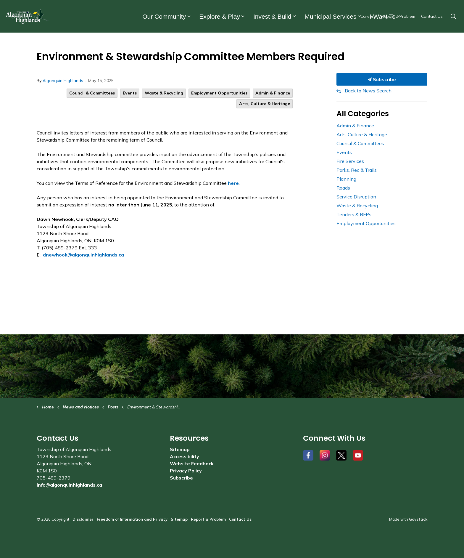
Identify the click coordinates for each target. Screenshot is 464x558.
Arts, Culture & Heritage (264, 103)
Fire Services (350, 161)
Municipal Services (330, 16)
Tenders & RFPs (353, 214)
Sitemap (180, 449)
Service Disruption (356, 197)
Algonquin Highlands (63, 80)
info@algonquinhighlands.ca (69, 485)
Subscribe (382, 79)
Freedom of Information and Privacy (132, 519)
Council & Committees (92, 93)
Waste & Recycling (164, 93)
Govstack (418, 519)
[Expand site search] (453, 16)
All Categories (362, 113)
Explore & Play (219, 16)
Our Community (164, 16)
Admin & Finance (272, 93)
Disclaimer (83, 519)
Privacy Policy (186, 471)
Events (130, 93)
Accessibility (184, 456)
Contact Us (432, 16)
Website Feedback (192, 463)
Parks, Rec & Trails (356, 170)
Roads (343, 188)
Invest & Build (272, 16)
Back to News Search (368, 91)
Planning (346, 179)
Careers (368, 16)
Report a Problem (398, 16)
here (233, 183)
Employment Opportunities (219, 93)
